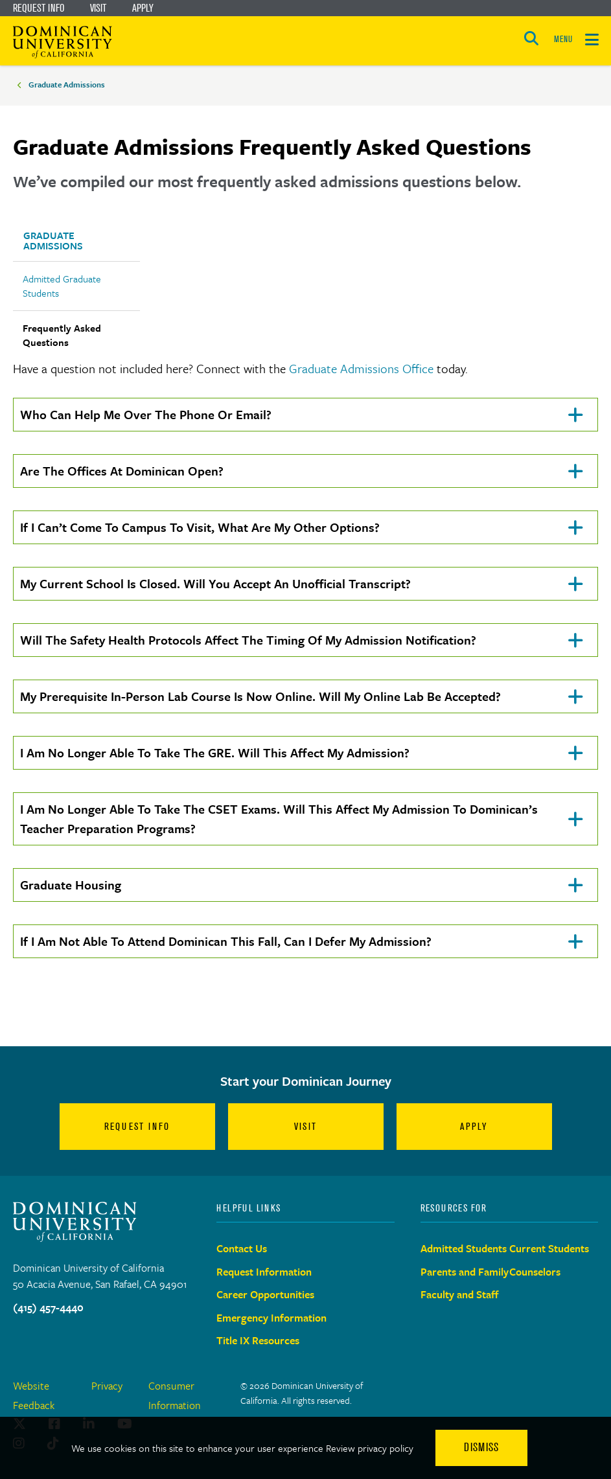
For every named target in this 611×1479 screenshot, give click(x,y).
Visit (98, 7)
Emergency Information (271, 1317)
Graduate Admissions (67, 84)
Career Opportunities (265, 1294)
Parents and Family (465, 1271)
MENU (563, 39)
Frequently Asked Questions (62, 335)
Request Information (264, 1271)
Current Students (549, 1248)
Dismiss (481, 1447)
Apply (143, 7)
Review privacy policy (369, 1448)
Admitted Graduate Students (62, 285)
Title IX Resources (257, 1340)
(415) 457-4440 (48, 1307)
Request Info (38, 7)
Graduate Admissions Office (361, 368)
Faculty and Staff (460, 1294)
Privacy (106, 1385)
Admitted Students (464, 1248)
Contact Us (241, 1248)
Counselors (534, 1271)
